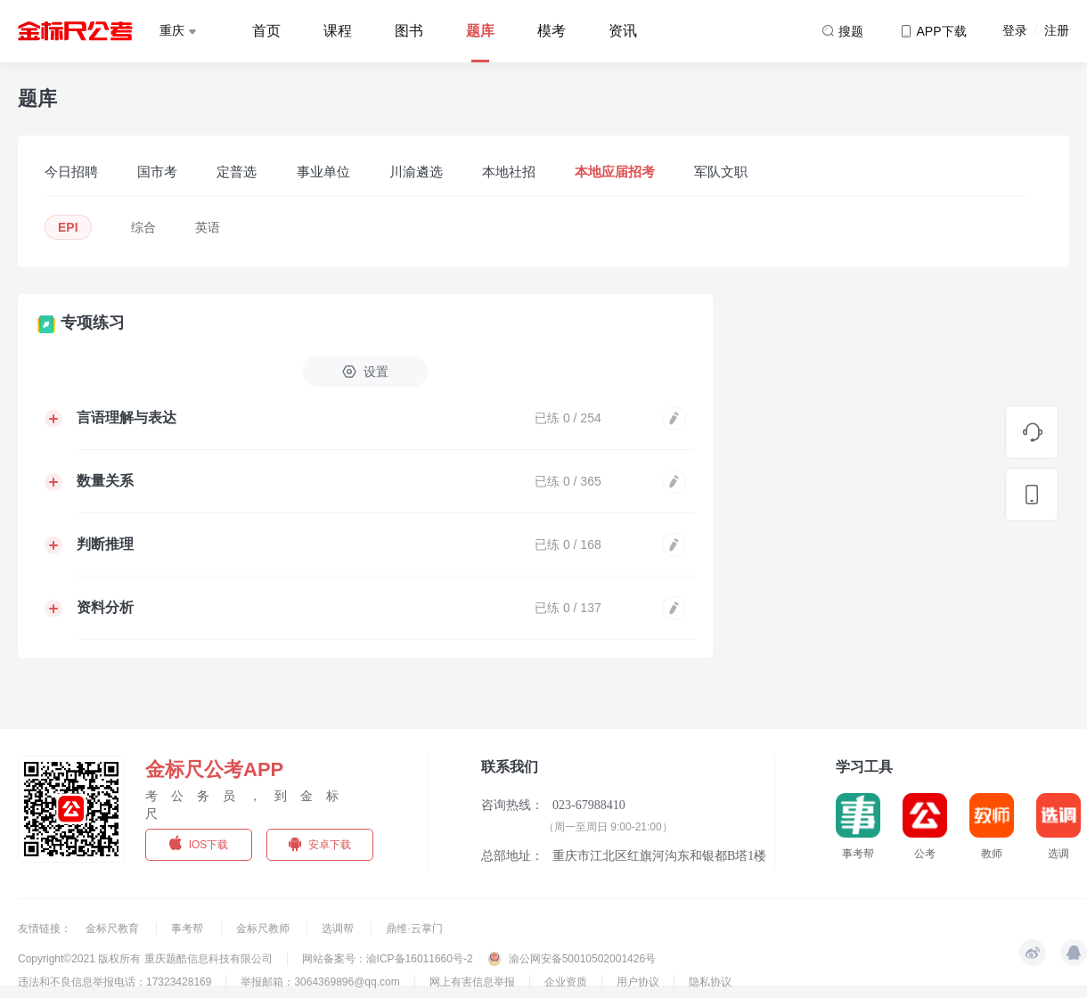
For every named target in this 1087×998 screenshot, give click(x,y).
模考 (551, 30)
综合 (143, 227)
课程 (337, 30)
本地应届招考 (615, 171)
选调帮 (339, 928)
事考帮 (188, 928)
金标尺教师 (264, 928)
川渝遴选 (416, 171)
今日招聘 (71, 171)
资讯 (623, 30)
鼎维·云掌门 (414, 928)
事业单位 (323, 171)
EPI (68, 227)
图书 (409, 30)
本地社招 (508, 171)
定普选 (237, 171)
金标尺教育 (114, 928)
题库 (480, 30)
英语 (207, 227)
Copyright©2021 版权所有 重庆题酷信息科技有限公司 (145, 959)
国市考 (157, 171)
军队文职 (721, 171)
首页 (266, 30)
